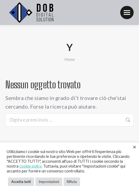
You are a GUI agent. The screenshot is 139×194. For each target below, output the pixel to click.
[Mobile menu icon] (127, 12)
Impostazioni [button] (49, 181)
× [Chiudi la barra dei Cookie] (134, 147)
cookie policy (30, 166)
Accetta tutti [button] (21, 181)
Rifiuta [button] (72, 181)
